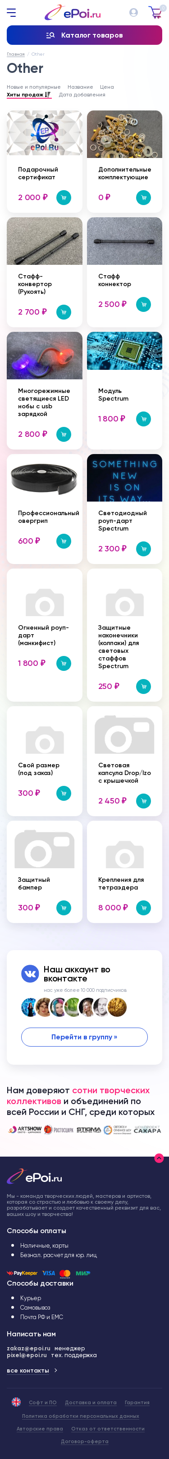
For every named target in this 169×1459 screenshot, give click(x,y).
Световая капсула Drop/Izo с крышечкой (124, 773)
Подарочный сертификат (38, 173)
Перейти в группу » (84, 1037)
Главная (16, 54)
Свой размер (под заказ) (38, 769)
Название (80, 87)
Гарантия (137, 1403)
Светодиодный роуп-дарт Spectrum (122, 520)
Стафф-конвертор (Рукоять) (35, 284)
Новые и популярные (34, 87)
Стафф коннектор (114, 280)
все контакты (28, 1370)
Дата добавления (82, 94)
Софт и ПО (43, 1403)
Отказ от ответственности (108, 1429)
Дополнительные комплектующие (124, 173)
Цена (107, 87)
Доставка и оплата (91, 1403)
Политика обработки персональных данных (80, 1416)
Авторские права (40, 1429)
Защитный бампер (34, 883)
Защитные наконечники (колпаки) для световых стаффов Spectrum (118, 647)
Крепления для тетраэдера (121, 883)
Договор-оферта (85, 1442)
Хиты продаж (29, 95)
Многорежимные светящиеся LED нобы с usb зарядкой (44, 402)
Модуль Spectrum (113, 394)
